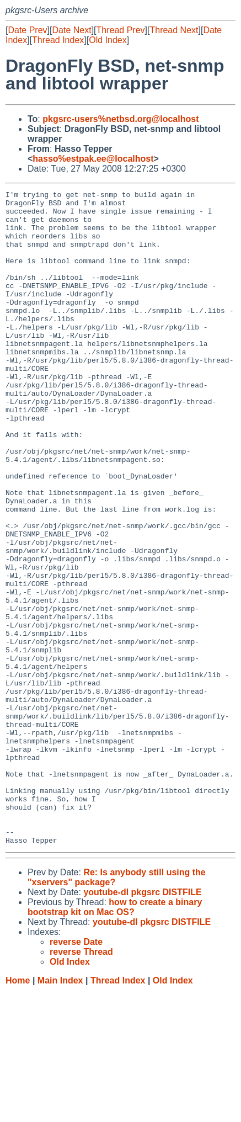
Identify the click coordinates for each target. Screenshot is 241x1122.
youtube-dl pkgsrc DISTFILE (142, 1023)
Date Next (71, 30)
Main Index (60, 1111)
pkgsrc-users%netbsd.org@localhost (120, 119)
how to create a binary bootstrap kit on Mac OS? (115, 1037)
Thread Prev (121, 30)
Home (18, 1111)
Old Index (107, 40)
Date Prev (27, 30)
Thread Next (173, 30)
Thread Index (58, 40)
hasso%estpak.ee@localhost (93, 158)
